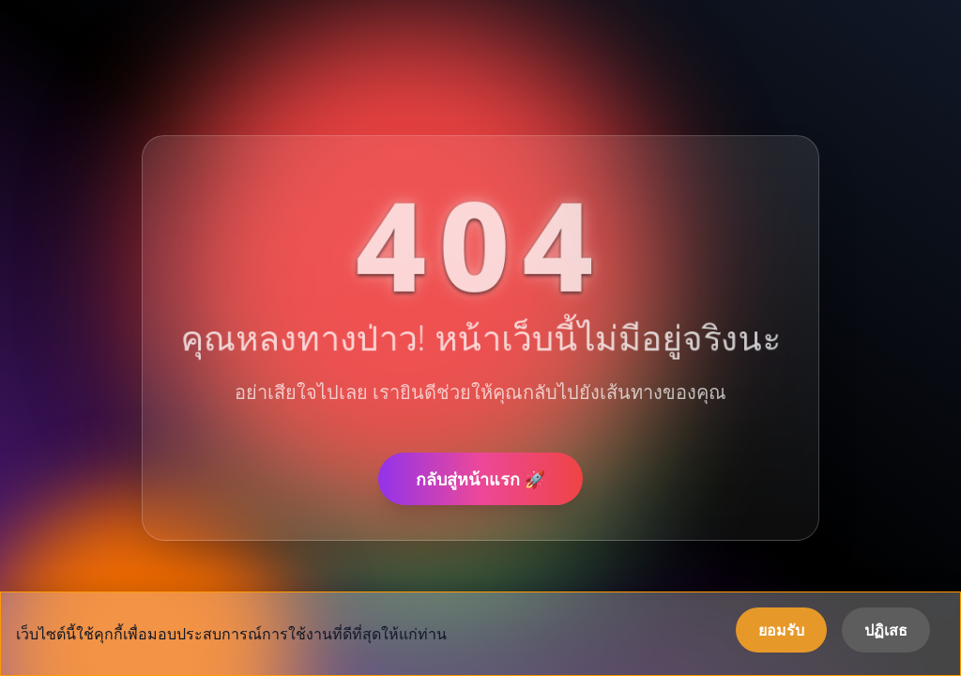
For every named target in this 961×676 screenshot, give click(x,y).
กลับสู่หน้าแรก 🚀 (480, 479)
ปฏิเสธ (886, 630)
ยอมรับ (781, 630)
